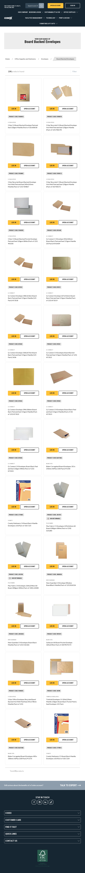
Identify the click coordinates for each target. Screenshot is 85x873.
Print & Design (64, 18)
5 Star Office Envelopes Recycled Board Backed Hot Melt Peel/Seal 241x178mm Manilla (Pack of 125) (22, 701)
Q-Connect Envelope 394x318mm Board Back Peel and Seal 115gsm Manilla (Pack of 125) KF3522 (22, 412)
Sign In (72, 5)
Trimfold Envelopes (52, 696)
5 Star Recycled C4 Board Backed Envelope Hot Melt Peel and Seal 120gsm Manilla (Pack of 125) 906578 (61, 127)
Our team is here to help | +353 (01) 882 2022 (12, 6)
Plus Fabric (49, 523)
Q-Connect (49, 236)
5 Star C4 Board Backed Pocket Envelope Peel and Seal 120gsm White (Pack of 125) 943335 (23, 241)
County (10, 520)
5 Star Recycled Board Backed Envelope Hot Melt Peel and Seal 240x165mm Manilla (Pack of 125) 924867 (22, 184)
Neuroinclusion (35, 12)
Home (7, 59)
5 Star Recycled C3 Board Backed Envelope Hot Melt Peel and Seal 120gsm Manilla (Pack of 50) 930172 (61, 184)
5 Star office (12, 122)
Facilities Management (34, 18)
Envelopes (44, 59)
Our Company (23, 12)
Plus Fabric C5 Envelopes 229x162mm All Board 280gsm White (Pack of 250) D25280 (61, 528)
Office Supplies (70, 12)
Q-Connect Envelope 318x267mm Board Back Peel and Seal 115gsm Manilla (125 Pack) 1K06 (22, 355)
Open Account (55, 5)
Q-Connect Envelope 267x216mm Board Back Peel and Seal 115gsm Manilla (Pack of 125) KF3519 (60, 298)
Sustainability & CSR (52, 12)
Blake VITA (49, 463)
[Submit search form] (41, 5)
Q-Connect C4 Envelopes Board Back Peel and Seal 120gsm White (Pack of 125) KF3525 (23, 468)
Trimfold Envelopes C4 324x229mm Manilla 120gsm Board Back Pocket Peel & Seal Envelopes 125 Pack (61, 701)
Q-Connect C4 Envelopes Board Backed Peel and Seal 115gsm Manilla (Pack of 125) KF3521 (61, 355)
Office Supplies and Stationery (25, 59)
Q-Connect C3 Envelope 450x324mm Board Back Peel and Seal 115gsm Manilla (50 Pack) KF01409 (61, 241)
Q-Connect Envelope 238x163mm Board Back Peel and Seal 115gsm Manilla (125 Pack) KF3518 (22, 298)
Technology (51, 18)
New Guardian (50, 580)
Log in (13, 109)
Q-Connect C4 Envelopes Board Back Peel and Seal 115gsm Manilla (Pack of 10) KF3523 (61, 412)
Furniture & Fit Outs (47, 24)
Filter (74, 71)
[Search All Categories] (34, 5)
